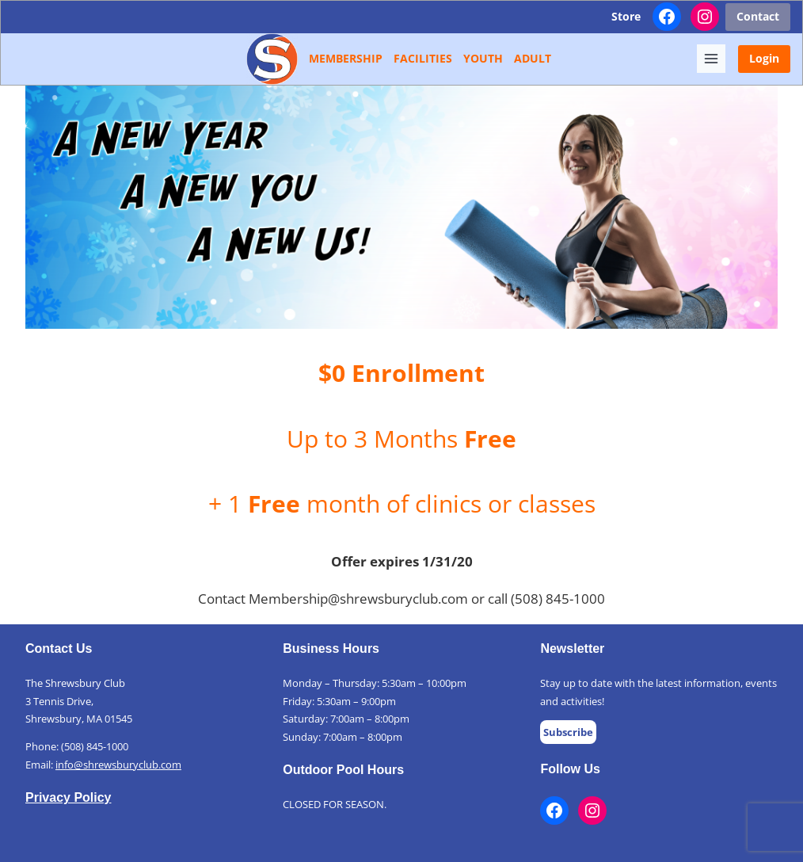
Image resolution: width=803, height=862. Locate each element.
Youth (483, 58)
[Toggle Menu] (711, 58)
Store (626, 16)
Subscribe (568, 732)
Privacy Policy (68, 797)
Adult (532, 58)
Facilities (423, 58)
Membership (345, 58)
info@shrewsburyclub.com (118, 764)
